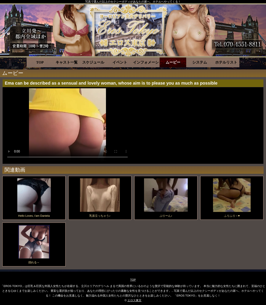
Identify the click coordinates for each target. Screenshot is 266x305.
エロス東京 (134, 300)
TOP (40, 62)
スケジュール (93, 62)
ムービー (173, 62)
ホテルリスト (226, 62)
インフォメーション (146, 62)
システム (199, 62)
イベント (119, 62)
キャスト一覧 (67, 62)
